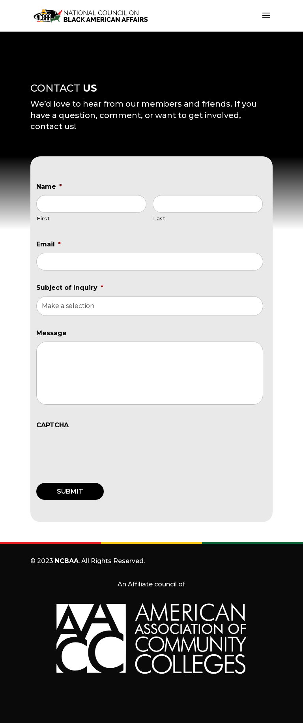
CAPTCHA (52, 425)
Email (48, 244)
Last (159, 218)
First (43, 218)
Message (51, 333)
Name (49, 186)
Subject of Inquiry (69, 287)
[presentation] (96, 449)
